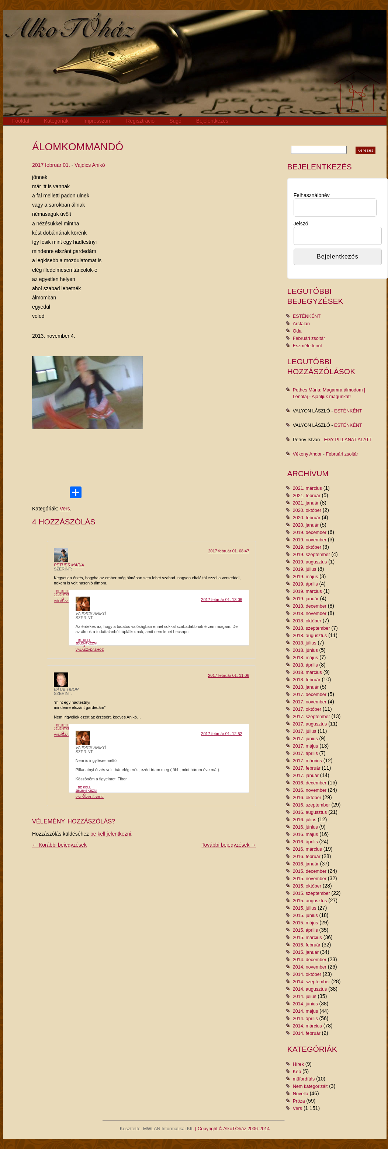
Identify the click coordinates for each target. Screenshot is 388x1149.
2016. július (304, 819)
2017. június (305, 738)
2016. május (305, 834)
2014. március (307, 1026)
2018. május (305, 657)
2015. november (309, 878)
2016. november (309, 790)
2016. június (305, 827)
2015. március (307, 937)
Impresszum (97, 121)
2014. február (307, 1033)
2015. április (305, 930)
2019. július (304, 569)
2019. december (309, 532)
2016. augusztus (310, 812)
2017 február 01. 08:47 (228, 551)
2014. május (305, 1011)
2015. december (309, 871)
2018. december (309, 606)
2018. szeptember (311, 628)
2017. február (307, 768)
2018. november (309, 613)
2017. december (309, 694)
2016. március (307, 849)
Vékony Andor (307, 454)
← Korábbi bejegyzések (59, 845)
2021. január (306, 503)
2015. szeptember (311, 893)
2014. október (307, 974)
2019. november (309, 539)
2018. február (307, 679)
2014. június (305, 1003)
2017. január (306, 775)
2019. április (305, 584)
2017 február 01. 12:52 (221, 733)
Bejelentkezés (212, 121)
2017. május (305, 746)
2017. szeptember (311, 716)
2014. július (304, 996)
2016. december (309, 783)
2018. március (307, 672)
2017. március (307, 760)
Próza (299, 1101)
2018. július (304, 643)
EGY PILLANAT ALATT (348, 439)
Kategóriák (56, 121)
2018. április (305, 665)
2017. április (305, 753)
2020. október (307, 510)
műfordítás (304, 1079)
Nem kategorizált (310, 1086)
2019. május (305, 576)
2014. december (309, 959)
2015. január (306, 952)
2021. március (307, 488)
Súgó (175, 121)
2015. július (304, 908)
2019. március (307, 591)
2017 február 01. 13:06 (221, 599)
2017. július (304, 731)
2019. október (307, 547)
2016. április (305, 841)
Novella (300, 1093)
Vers (65, 509)
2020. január (306, 525)
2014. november (309, 967)
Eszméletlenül (307, 345)
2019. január (306, 598)
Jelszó (301, 223)
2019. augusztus (310, 562)
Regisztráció (140, 121)
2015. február (307, 945)
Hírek (298, 1064)
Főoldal (20, 121)
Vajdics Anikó (90, 165)
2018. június (305, 650)
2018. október (307, 620)
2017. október (307, 709)
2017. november (309, 701)
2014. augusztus (310, 989)
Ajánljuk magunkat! (331, 396)
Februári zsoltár (309, 338)
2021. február (307, 495)
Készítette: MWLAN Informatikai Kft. (157, 1128)
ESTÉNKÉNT (307, 316)
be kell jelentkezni (110, 834)
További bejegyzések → (229, 845)
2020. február (307, 517)
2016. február (307, 856)
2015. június (305, 915)
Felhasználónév (312, 195)
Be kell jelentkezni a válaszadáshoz (68, 595)
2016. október (307, 797)
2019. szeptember (311, 554)
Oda (297, 331)
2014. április (305, 1018)
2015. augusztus (310, 900)
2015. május (305, 922)
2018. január (306, 687)
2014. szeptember (311, 981)
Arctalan (301, 323)
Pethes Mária (69, 565)
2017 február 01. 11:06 (228, 675)
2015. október (307, 886)
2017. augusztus (310, 724)
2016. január (306, 864)
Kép (297, 1071)
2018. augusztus (310, 635)
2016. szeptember (311, 805)
